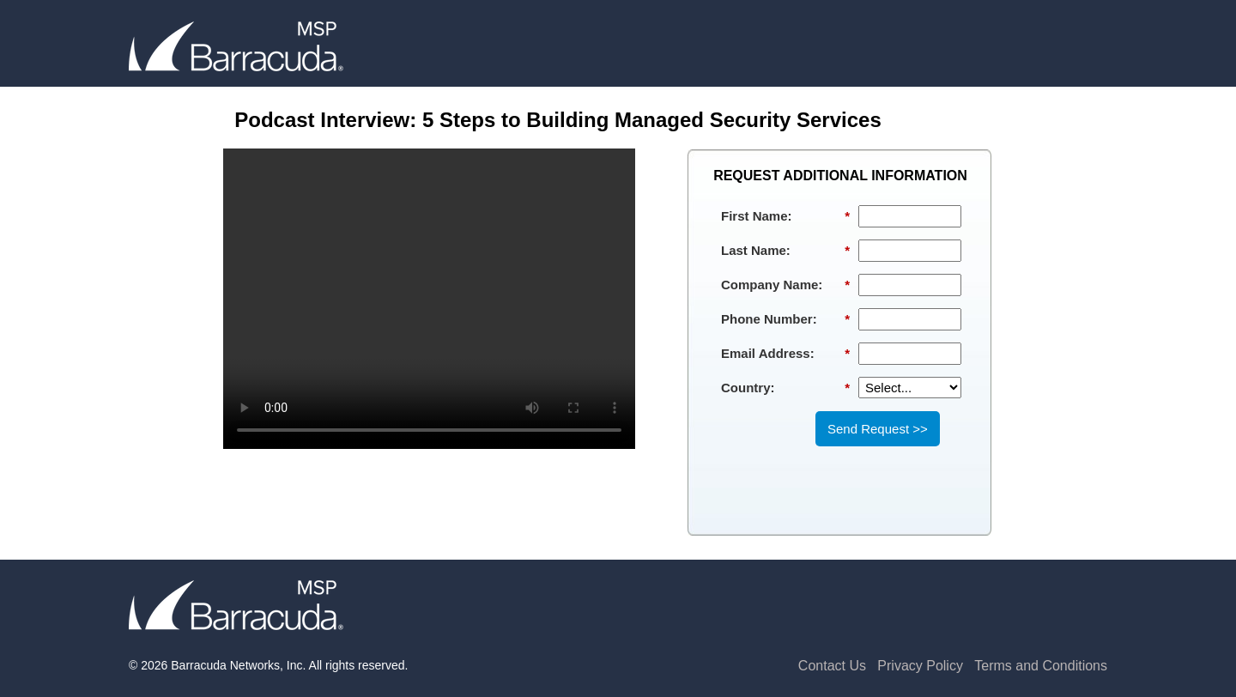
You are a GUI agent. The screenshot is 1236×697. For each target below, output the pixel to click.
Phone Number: (785, 319)
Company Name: (785, 285)
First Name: (785, 216)
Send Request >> (877, 428)
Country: (785, 388)
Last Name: (785, 250)
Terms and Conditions (1040, 665)
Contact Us (832, 665)
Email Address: (785, 353)
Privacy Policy (920, 665)
